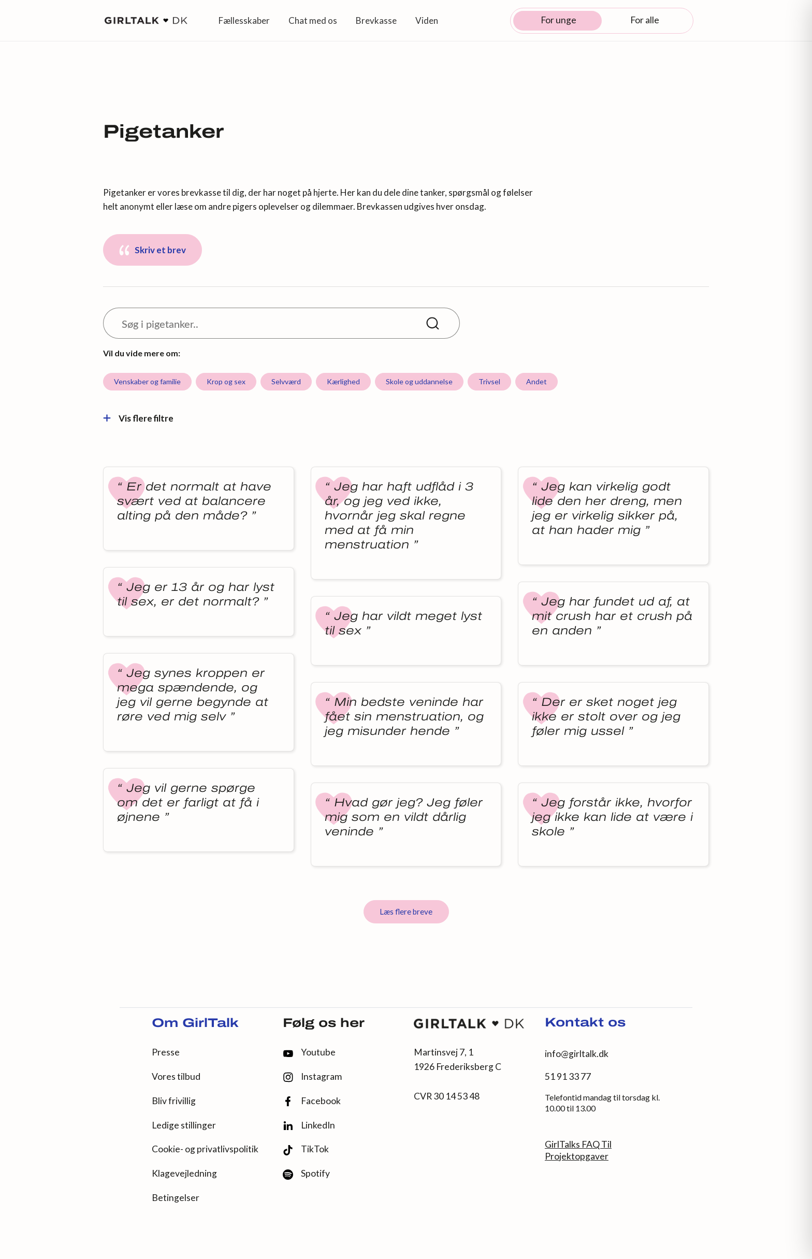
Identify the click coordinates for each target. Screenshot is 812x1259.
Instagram (312, 1077)
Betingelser (175, 1197)
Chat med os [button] (312, 20)
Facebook (312, 1101)
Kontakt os (585, 1023)
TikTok (306, 1149)
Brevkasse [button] (376, 20)
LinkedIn (309, 1125)
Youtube (309, 1052)
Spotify (306, 1174)
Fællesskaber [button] (244, 20)
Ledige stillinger (184, 1125)
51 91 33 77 (568, 1076)
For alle (644, 20)
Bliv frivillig (174, 1100)
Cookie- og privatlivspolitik (205, 1149)
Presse (166, 1052)
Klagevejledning (184, 1173)
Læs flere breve (406, 911)
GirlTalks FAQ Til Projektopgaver (578, 1150)
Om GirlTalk (195, 1024)
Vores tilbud (176, 1076)
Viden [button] (426, 20)
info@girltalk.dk (576, 1053)
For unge (558, 20)
